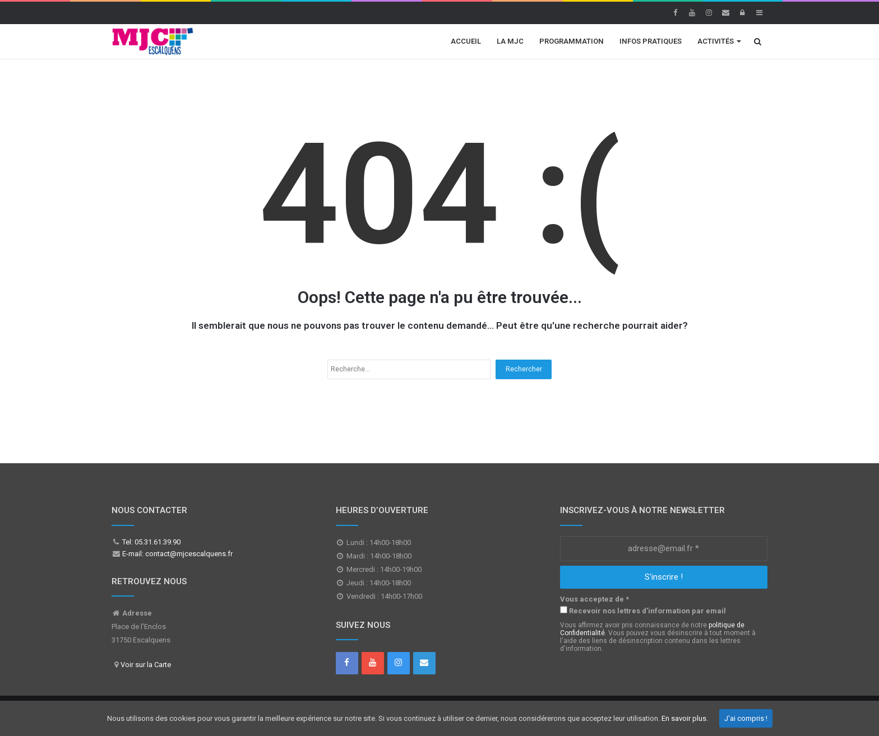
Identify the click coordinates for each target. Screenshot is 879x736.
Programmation (571, 41)
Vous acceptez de (594, 599)
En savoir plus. (684, 718)
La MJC (510, 41)
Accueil (466, 41)
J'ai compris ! (745, 718)
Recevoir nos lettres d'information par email (643, 610)
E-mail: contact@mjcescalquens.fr (177, 553)
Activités (715, 41)
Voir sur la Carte (146, 664)
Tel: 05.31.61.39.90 (151, 542)
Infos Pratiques (650, 41)
